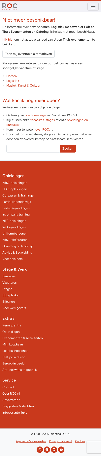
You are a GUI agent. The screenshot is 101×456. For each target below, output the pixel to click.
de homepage (36, 115)
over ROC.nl (43, 129)
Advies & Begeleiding (17, 252)
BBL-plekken (11, 295)
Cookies (80, 441)
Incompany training (16, 214)
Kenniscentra (11, 325)
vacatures (37, 120)
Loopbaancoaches (15, 351)
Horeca (11, 76)
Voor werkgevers (14, 308)
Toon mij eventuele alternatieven (28, 54)
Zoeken (67, 148)
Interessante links (14, 412)
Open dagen (11, 332)
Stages (7, 289)
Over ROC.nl (11, 393)
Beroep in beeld (13, 363)
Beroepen (9, 276)
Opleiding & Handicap (17, 246)
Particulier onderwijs (16, 202)
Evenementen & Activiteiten (22, 338)
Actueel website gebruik (19, 370)
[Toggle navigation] (93, 6)
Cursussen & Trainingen (18, 195)
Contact (8, 387)
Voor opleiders (12, 259)
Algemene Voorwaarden (31, 441)
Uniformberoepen (14, 233)
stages (50, 120)
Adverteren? (11, 400)
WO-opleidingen (14, 227)
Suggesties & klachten (18, 406)
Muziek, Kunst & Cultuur (23, 85)
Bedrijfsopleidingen (16, 208)
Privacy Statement (60, 441)
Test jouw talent (13, 357)
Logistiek (12, 81)
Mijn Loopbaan (12, 344)
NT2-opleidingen (14, 221)
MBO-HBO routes (14, 240)
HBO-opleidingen (14, 189)
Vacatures (9, 282)
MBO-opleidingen (14, 183)
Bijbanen (8, 301)
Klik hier (8, 39)
